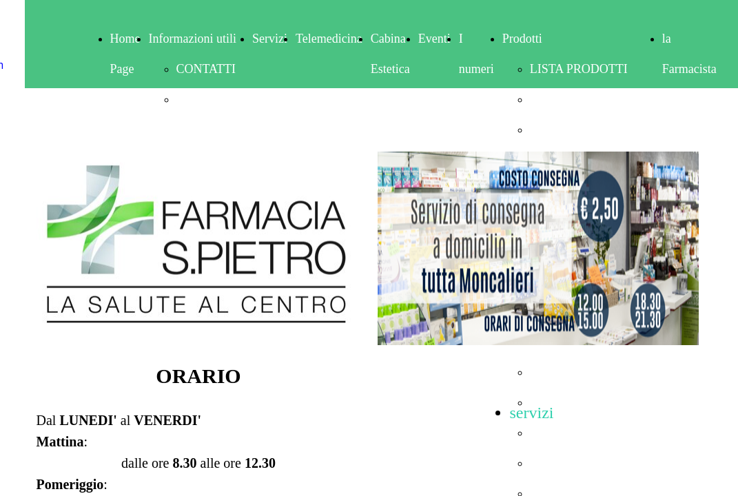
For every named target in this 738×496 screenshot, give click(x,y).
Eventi (434, 38)
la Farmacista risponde (689, 69)
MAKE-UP (558, 463)
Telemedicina (329, 38)
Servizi (269, 38)
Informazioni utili (192, 38)
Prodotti (522, 38)
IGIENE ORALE (572, 372)
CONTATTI (206, 69)
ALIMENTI (560, 99)
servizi (532, 413)
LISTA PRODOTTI (579, 69)
